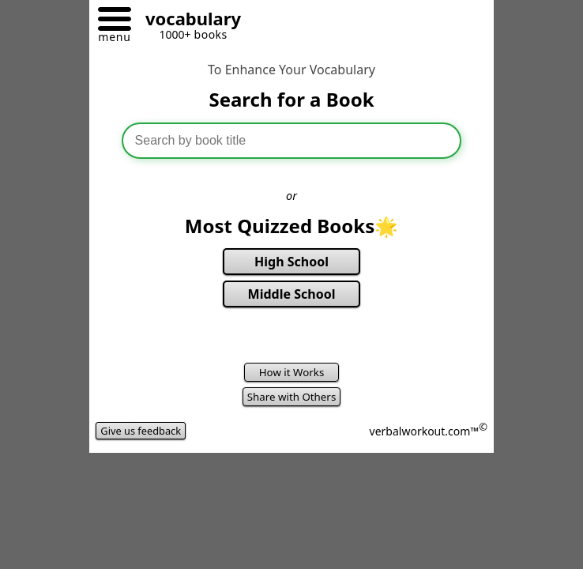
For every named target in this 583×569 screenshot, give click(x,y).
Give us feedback (140, 431)
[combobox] (292, 140)
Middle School (292, 294)
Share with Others (292, 397)
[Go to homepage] (187, 21)
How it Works (292, 372)
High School (291, 261)
